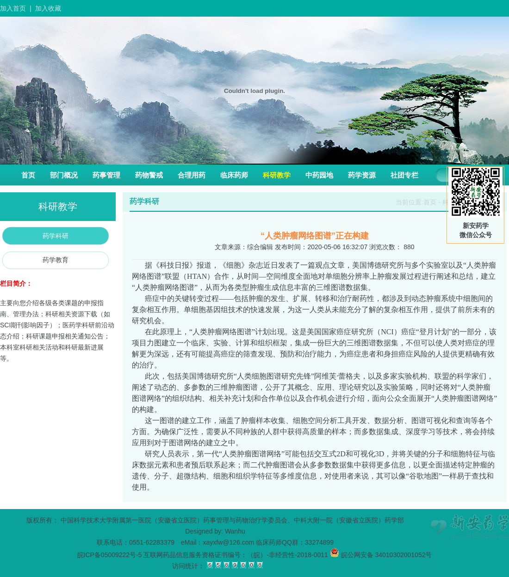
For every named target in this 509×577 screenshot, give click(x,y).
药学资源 (362, 175)
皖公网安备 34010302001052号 (381, 555)
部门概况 (64, 175)
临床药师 (234, 175)
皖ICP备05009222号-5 (109, 555)
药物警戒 (149, 175)
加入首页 (13, 8)
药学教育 (55, 260)
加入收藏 (48, 8)
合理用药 (191, 175)
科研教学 (277, 175)
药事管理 (106, 175)
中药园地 (319, 175)
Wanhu (235, 531)
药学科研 (55, 235)
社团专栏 (404, 175)
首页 (28, 175)
